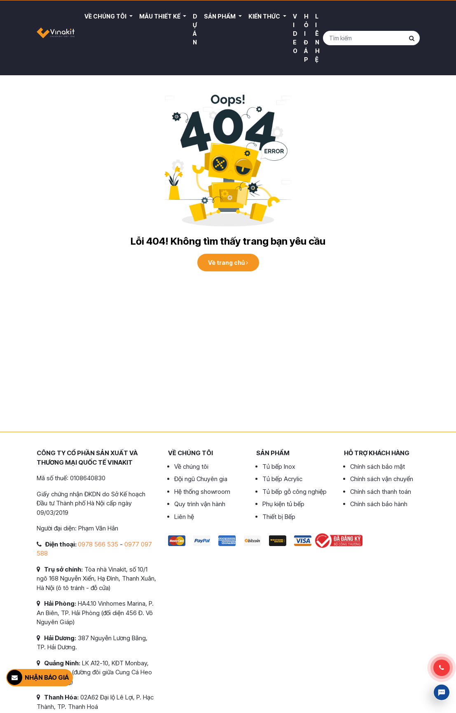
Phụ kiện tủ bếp (283, 504)
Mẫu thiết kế (160, 16)
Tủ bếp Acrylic (282, 479)
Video (295, 33)
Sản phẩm (220, 16)
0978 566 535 (98, 544)
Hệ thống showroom (202, 491)
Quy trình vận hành (199, 504)
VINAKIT (56, 38)
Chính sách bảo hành (378, 504)
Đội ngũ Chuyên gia (200, 479)
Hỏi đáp (306, 38)
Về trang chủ (228, 262)
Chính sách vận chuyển (381, 479)
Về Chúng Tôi (106, 16)
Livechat (441, 692)
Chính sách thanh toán (380, 491)
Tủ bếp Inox (278, 466)
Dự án (195, 29)
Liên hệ (317, 38)
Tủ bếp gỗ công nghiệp (294, 491)
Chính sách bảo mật (377, 466)
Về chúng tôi (191, 466)
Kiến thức (264, 16)
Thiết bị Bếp (278, 517)
